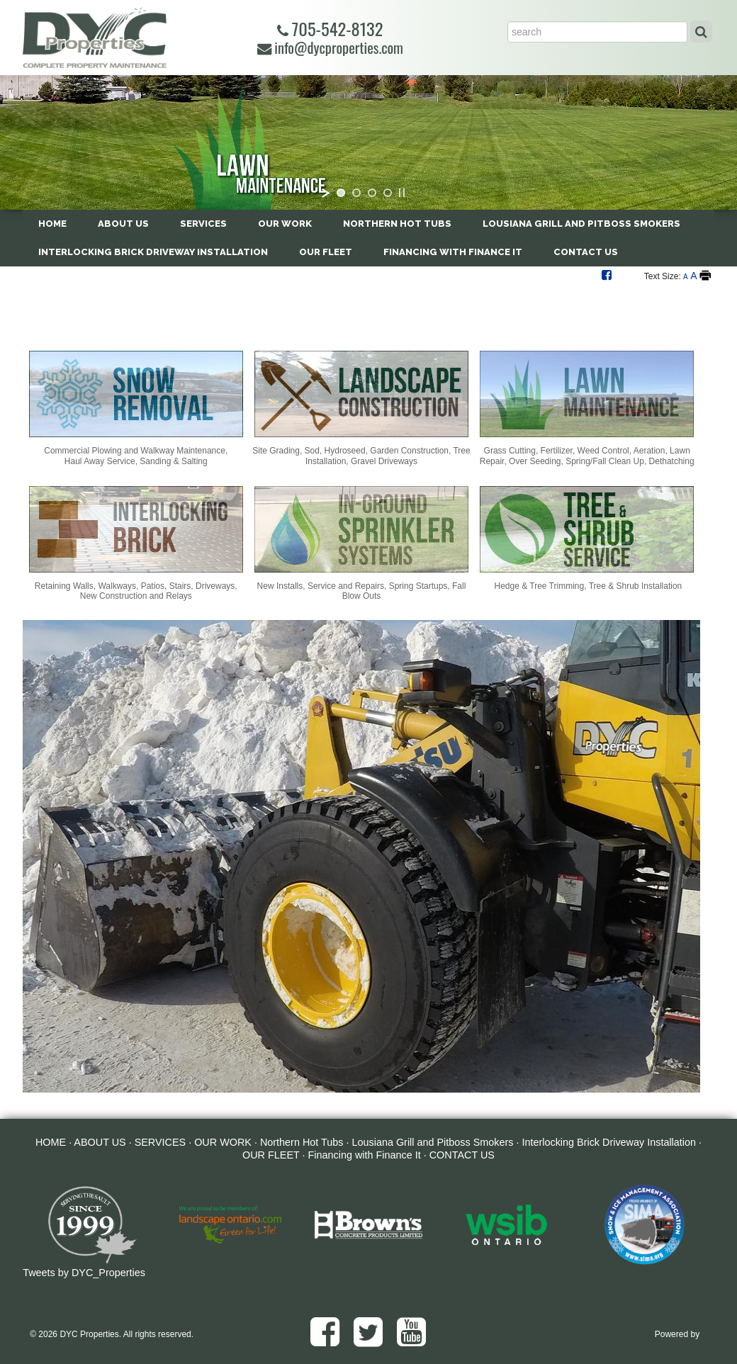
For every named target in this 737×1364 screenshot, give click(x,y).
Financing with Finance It (452, 252)
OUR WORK (285, 223)
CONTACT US (585, 252)
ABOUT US (123, 223)
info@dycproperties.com (330, 47)
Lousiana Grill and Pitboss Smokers (581, 223)
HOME (52, 223)
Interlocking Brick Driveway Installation (153, 252)
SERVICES (203, 223)
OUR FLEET (325, 252)
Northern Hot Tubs (397, 223)
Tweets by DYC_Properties (84, 1272)
